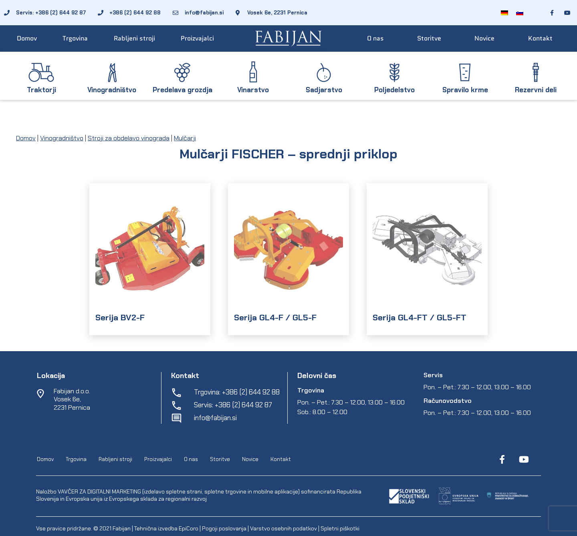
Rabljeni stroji (134, 38)
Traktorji (41, 89)
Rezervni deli (536, 89)
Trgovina (75, 38)
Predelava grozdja (182, 89)
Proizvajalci (197, 38)
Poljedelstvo (394, 89)
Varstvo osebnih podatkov (283, 528)
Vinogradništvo (111, 89)
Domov (27, 38)
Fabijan (122, 528)
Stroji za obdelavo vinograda (128, 138)
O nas (375, 38)
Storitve (429, 38)
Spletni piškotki (340, 528)
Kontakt (540, 38)
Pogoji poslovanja (224, 528)
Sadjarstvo (324, 89)
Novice (484, 38)
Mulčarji (185, 138)
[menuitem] (504, 12)
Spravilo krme (465, 89)
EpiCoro (188, 528)
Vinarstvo (253, 89)
